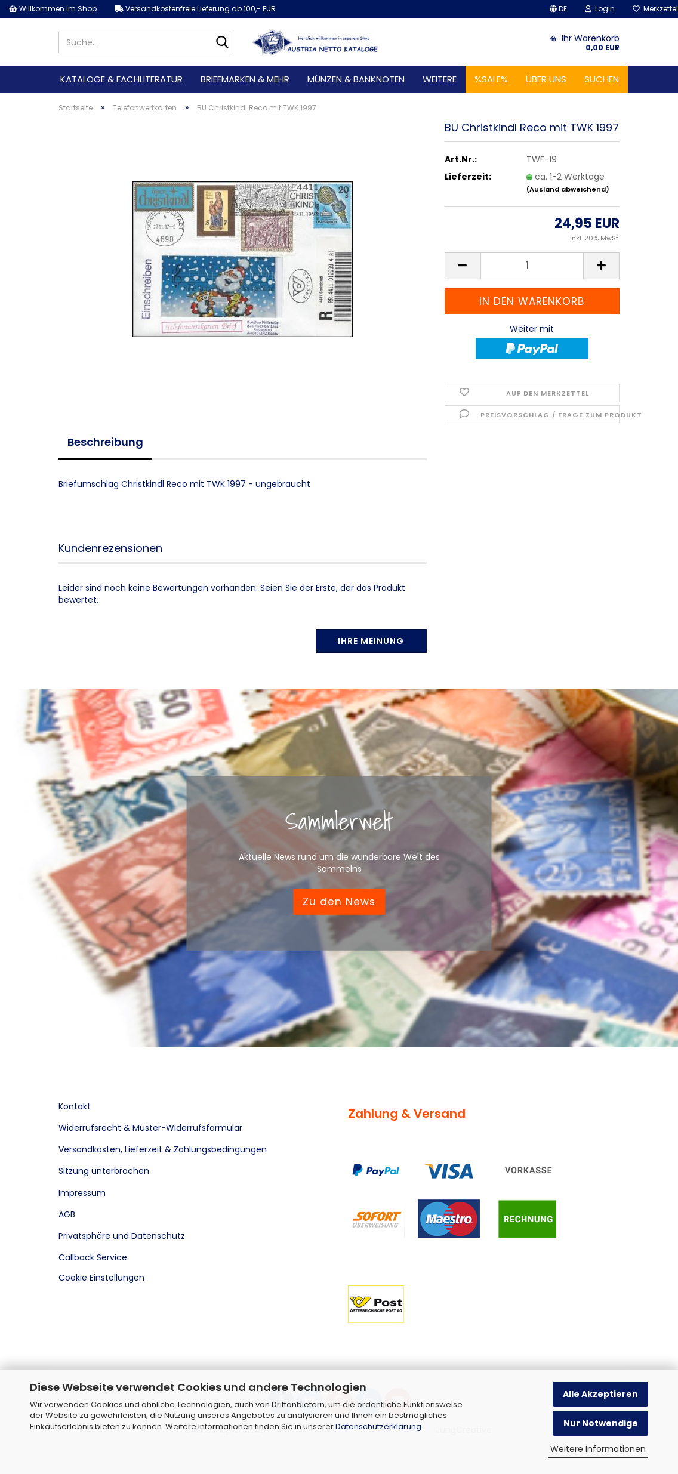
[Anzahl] (532, 265)
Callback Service (92, 1257)
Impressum (82, 1193)
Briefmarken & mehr (245, 79)
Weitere (440, 79)
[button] (558, 9)
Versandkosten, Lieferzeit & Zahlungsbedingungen (162, 1149)
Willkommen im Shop (53, 9)
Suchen (601, 79)
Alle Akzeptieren (600, 1394)
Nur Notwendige (600, 1423)
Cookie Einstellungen (101, 1278)
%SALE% (491, 79)
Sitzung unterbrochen (103, 1171)
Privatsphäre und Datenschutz (121, 1236)
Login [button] (600, 9)
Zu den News (339, 902)
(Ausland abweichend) (567, 189)
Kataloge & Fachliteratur (121, 79)
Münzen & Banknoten (356, 79)
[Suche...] (222, 43)
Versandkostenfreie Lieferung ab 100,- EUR (195, 9)
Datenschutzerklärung (378, 1426)
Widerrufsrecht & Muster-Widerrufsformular (150, 1128)
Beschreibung (105, 441)
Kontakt (74, 1106)
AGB (66, 1214)
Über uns (546, 79)
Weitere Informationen (598, 1449)
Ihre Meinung (371, 641)
